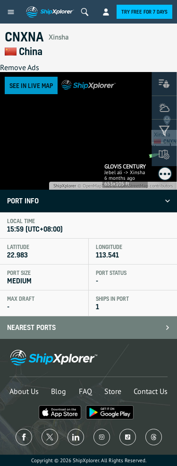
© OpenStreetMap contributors (143, 186)
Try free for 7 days (144, 11)
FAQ (85, 391)
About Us (24, 391)
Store (112, 391)
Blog (58, 391)
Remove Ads (19, 67)
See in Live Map (31, 85)
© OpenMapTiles (94, 186)
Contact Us (151, 391)
